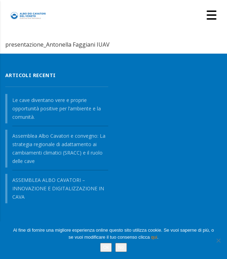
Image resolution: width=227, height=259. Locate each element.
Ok (106, 247)
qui (154, 237)
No (121, 247)
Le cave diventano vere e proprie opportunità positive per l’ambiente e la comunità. (56, 108)
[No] (218, 240)
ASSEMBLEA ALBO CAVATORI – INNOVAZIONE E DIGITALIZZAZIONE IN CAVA (58, 188)
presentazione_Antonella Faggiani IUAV (57, 44)
